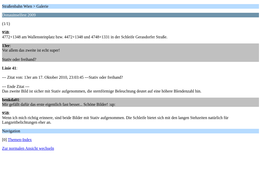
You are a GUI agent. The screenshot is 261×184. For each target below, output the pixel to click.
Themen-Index (20, 139)
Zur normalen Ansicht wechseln (28, 148)
